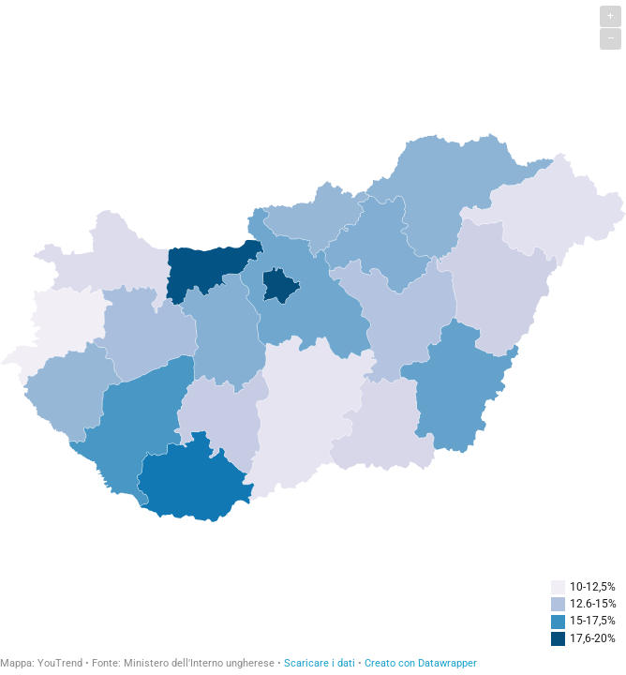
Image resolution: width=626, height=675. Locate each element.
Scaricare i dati (319, 663)
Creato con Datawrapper (421, 663)
